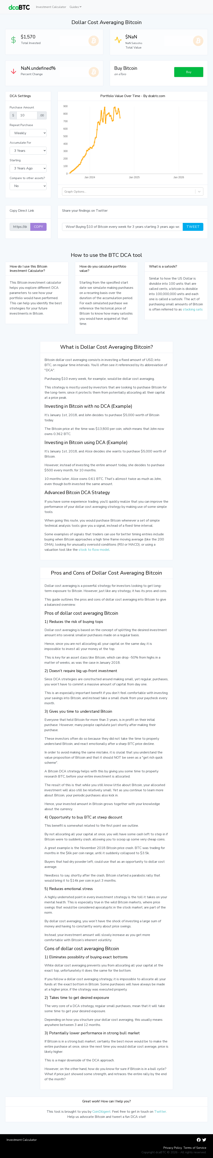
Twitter (160, 1111)
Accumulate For (20, 143)
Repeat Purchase (21, 125)
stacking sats (193, 309)
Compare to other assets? (27, 178)
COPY (38, 226)
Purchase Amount (22, 107)
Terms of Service (194, 1148)
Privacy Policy (172, 1148)
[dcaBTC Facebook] (199, 1140)
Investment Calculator (51, 7)
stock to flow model (94, 549)
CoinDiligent (101, 1111)
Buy (188, 72)
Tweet (193, 226)
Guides (74, 7)
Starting (15, 160)
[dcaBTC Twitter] (204, 1140)
